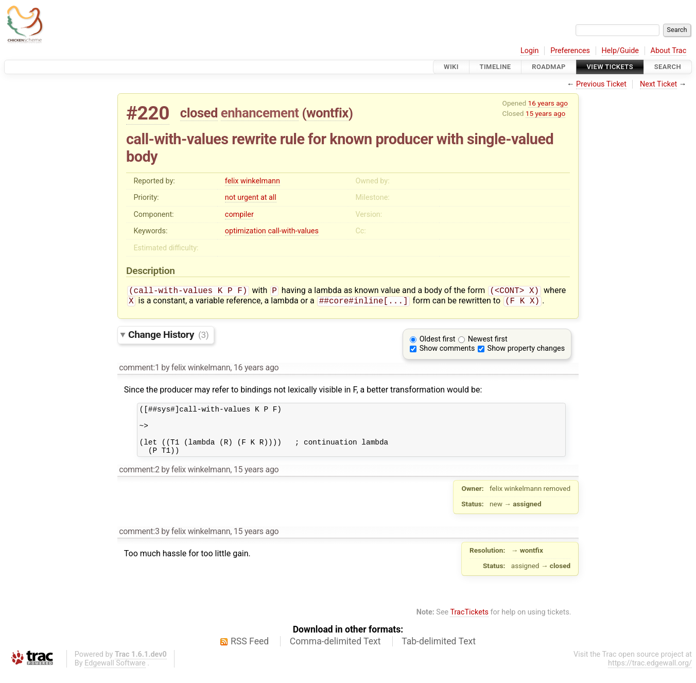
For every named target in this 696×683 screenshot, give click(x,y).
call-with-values (293, 231)
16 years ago (548, 103)
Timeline (495, 67)
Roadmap (549, 67)
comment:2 (139, 481)
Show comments (447, 350)
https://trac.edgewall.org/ (650, 674)
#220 (147, 113)
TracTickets (469, 623)
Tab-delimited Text (439, 652)
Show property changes (526, 350)
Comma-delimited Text (335, 652)
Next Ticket (658, 84)
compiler (239, 214)
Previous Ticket (601, 84)
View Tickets (610, 67)
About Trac (669, 50)
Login (529, 50)
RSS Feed (250, 652)
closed (199, 113)
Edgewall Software (115, 674)
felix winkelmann (252, 181)
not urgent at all (250, 197)
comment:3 (139, 543)
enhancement (260, 113)
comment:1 (139, 369)
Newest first (488, 341)
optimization (245, 231)
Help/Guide (620, 50)
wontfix (327, 113)
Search (667, 67)
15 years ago (545, 113)
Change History (168, 337)
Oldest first (438, 341)
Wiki (451, 67)
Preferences (570, 50)
